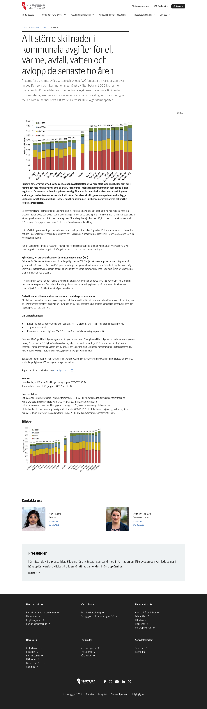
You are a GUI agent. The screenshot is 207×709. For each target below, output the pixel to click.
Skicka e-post (54, 521)
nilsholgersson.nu (61, 370)
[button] (62, 449)
